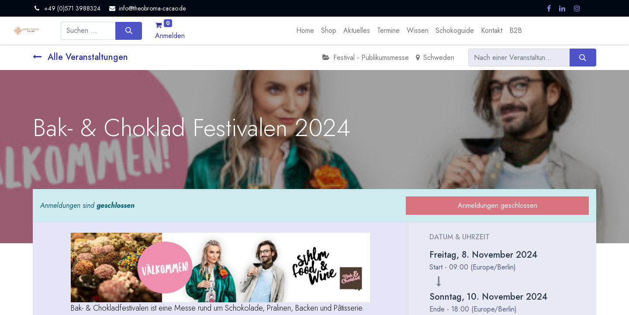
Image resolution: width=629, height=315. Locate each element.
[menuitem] (305, 30)
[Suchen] (128, 30)
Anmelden (170, 36)
